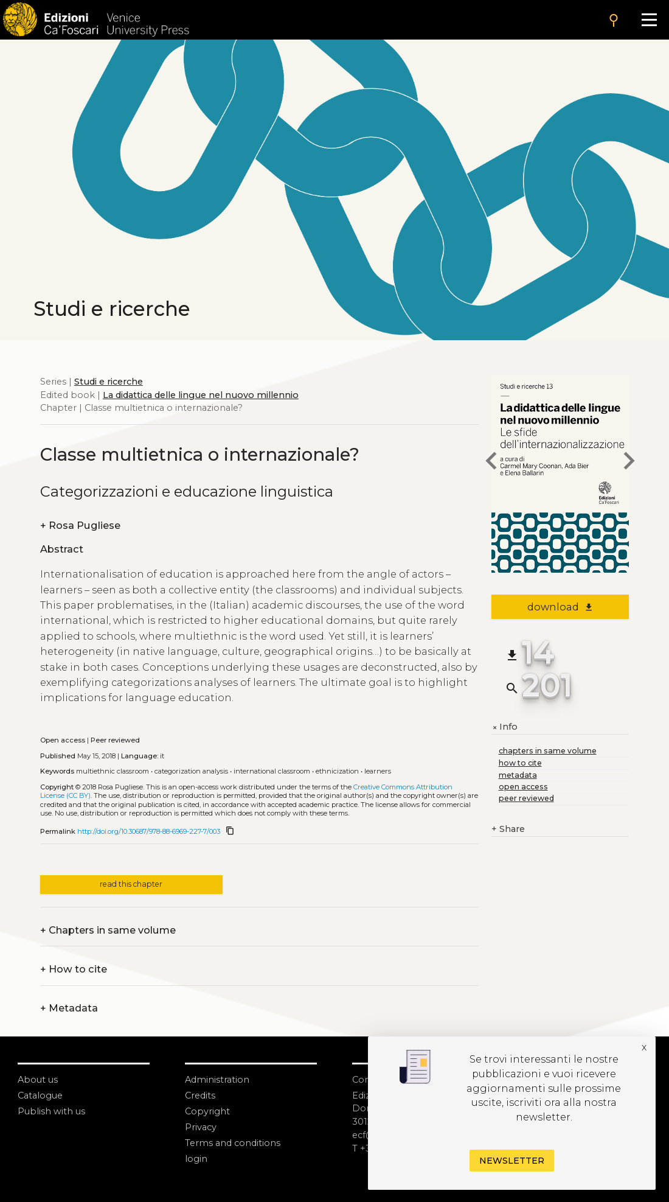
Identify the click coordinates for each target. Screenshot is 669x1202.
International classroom (272, 771)
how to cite (520, 762)
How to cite (73, 969)
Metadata (69, 1008)
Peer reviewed (115, 740)
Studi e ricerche (108, 381)
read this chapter (131, 884)
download (560, 607)
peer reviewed (526, 798)
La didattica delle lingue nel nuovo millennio (201, 395)
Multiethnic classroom (112, 771)
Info (504, 727)
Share (508, 829)
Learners (377, 771)
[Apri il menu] (649, 20)
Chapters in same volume (108, 930)
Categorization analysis (191, 771)
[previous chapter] (491, 463)
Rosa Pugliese (80, 525)
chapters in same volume (548, 750)
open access (523, 786)
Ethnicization (337, 771)
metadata (518, 775)
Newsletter (511, 1160)
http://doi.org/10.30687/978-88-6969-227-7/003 (148, 831)
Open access (62, 740)
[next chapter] (628, 463)
